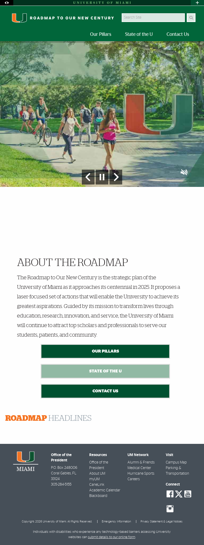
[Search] (191, 17)
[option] (102, 114)
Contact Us (105, 391)
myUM (94, 479)
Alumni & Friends (141, 462)
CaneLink (96, 485)
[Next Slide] (115, 177)
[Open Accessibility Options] (6, 3)
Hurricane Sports (141, 473)
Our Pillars (105, 351)
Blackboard (98, 496)
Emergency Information (116, 521)
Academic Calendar (104, 490)
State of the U (105, 371)
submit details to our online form (111, 537)
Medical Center (139, 468)
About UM (97, 473)
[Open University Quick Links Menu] (197, 3)
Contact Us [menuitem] (178, 34)
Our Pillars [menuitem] (100, 34)
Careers (134, 479)
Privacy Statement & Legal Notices (161, 521)
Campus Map (176, 462)
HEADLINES (48, 418)
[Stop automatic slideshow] (102, 177)
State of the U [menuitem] (139, 34)
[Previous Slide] (88, 177)
